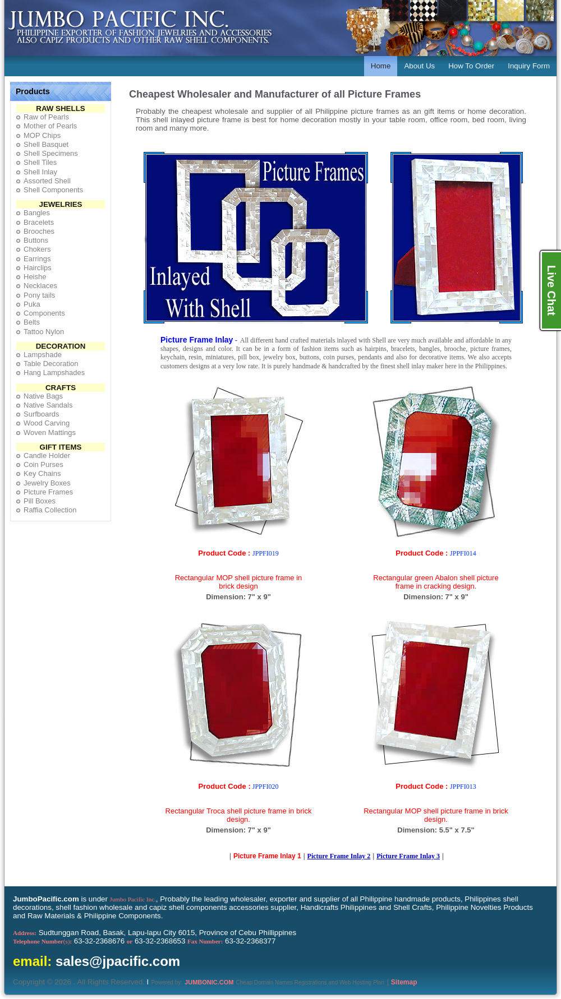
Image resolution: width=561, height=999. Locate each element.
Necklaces (40, 285)
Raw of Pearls (46, 117)
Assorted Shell (47, 181)
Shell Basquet (46, 144)
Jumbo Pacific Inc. (133, 899)
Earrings (37, 259)
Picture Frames (48, 492)
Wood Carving (47, 423)
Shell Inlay (40, 172)
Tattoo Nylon (44, 331)
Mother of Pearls (50, 126)
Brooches (39, 231)
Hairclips (38, 267)
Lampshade (43, 354)
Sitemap (404, 982)
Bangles (37, 213)
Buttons (36, 240)
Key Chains (42, 473)
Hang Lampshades (54, 372)
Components (44, 313)
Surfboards (41, 414)
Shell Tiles (40, 162)
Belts (32, 322)
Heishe (35, 276)
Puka (32, 304)
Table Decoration (51, 363)
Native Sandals (48, 405)
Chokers (37, 249)
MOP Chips (42, 135)
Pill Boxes (40, 501)
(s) (42, 941)
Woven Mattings (50, 432)
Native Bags (43, 396)
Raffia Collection (50, 510)
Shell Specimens (51, 153)
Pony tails (39, 295)
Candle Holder (47, 455)
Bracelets (39, 222)
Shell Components (53, 190)
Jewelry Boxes (47, 483)
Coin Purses (43, 464)
